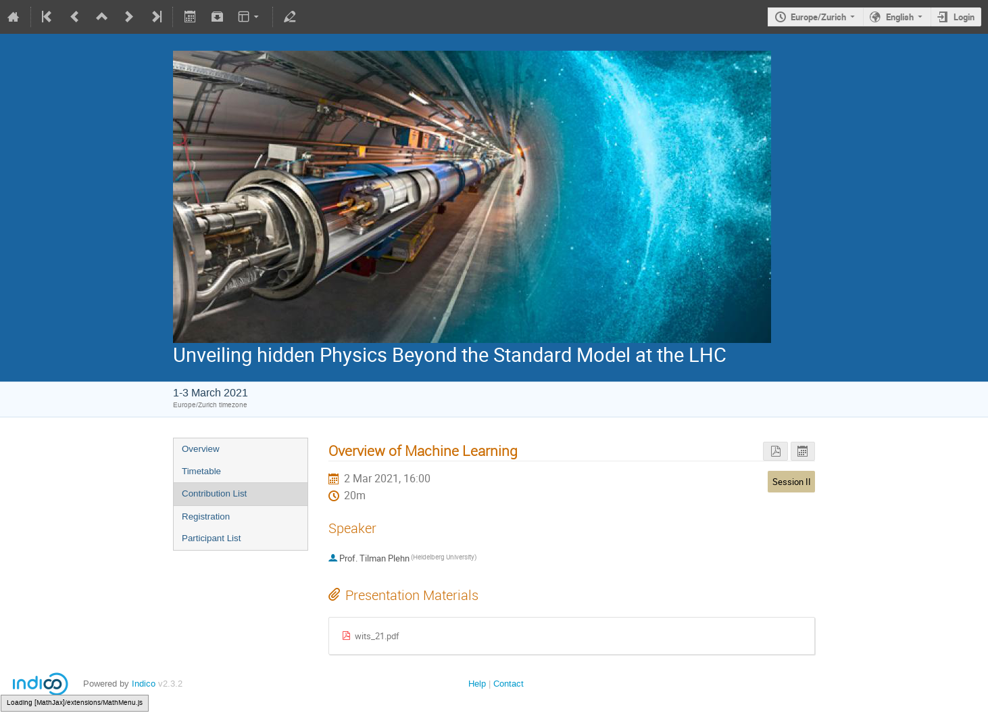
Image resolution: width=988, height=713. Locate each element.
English (900, 17)
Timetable (201, 471)
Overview (201, 449)
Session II (791, 482)
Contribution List (214, 493)
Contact (508, 683)
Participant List (211, 538)
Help (477, 683)
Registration (206, 516)
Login (964, 17)
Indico (143, 683)
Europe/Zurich (818, 17)
